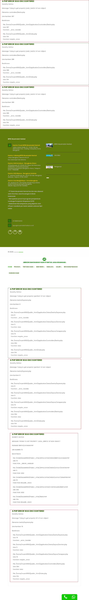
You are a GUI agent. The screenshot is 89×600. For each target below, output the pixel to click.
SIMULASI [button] (50, 267)
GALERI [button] (59, 267)
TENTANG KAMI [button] (28, 267)
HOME (10, 267)
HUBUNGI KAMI (14, 273)
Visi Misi (57, 155)
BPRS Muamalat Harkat (63, 144)
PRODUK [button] (17, 267)
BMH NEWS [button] (40, 267)
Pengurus (57, 167)
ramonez (20, 252)
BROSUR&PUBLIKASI (71, 267)
